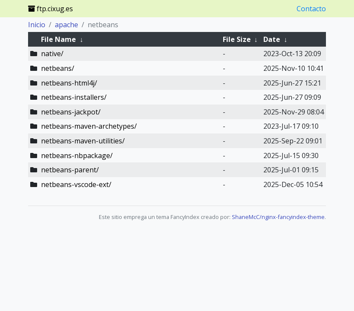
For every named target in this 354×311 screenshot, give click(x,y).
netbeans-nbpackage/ (77, 155)
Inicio (36, 24)
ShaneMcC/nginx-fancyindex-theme (278, 217)
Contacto (311, 8)
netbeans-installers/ (74, 97)
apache (66, 24)
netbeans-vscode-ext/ (76, 184)
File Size (237, 39)
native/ (52, 53)
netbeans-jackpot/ (71, 112)
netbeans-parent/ (70, 170)
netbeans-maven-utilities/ (83, 141)
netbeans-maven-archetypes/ (89, 126)
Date (271, 39)
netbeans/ (57, 68)
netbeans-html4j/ (69, 83)
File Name (58, 39)
